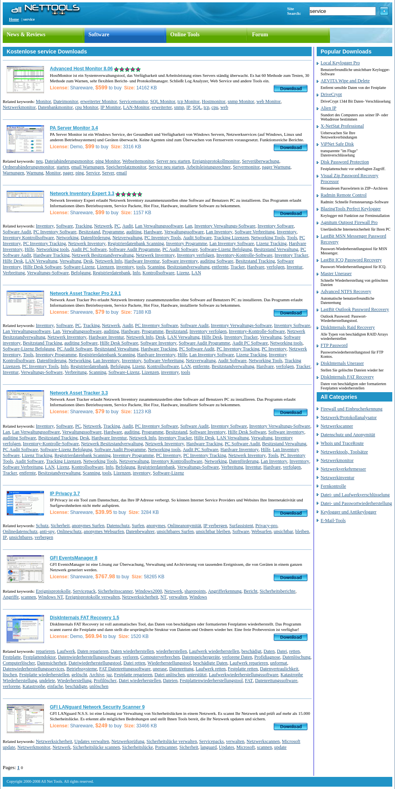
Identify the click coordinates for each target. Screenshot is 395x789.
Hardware (153, 232)
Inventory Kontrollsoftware (28, 237)
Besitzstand (89, 232)
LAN (196, 272)
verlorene (11, 686)
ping (80, 173)
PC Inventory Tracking (44, 243)
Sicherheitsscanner (115, 591)
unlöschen (99, 686)
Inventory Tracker (291, 255)
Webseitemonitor (138, 161)
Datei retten (134, 663)
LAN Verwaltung (41, 261)
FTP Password (334, 345)
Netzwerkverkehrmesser (343, 469)
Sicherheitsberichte (277, 591)
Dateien (170, 680)
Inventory (45, 226)
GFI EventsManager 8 (73, 558)
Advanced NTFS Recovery (346, 291)
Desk (88, 261)
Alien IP (328, 108)
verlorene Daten (237, 657)
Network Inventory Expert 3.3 (82, 193)
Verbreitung (14, 272)
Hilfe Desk (13, 261)
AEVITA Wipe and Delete (345, 81)
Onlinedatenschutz (20, 531)
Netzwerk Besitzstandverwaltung (103, 255)
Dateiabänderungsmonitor (69, 161)
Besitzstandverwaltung (188, 267)
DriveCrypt (331, 94)
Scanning (156, 267)
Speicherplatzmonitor (126, 167)
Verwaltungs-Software (48, 272)
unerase (160, 669)
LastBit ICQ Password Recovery (351, 260)
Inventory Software (275, 226)
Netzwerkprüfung (128, 741)
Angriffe (11, 597)
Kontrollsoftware (159, 272)
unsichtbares (20, 537)
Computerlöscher (19, 663)
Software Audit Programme (134, 249)
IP (188, 107)
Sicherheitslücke (137, 747)
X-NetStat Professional (342, 126)
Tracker (238, 267)
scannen (28, 597)
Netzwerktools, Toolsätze (344, 452)
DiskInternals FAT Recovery (347, 377)
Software (98, 34)
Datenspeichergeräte (201, 657)
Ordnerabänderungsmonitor (29, 167)
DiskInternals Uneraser (342, 363)
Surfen (138, 525)
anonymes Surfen (88, 525)
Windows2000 (148, 591)
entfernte (220, 267)
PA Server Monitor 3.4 (74, 128)
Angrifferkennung (225, 591)
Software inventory (180, 261)
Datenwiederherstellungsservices (33, 669)
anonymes (156, 525)
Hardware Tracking (52, 255)
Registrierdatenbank (111, 272)
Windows (198, 597)
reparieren (45, 651)
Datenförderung (95, 237)
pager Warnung (276, 167)
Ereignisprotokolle (53, 591)
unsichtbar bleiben (213, 531)
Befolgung (81, 272)
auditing (133, 232)
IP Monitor (111, 107)
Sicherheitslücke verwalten (171, 741)
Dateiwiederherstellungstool (95, 663)
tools (140, 267)
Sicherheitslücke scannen (96, 747)
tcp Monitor (189, 101)
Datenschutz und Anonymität (348, 434)
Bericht (250, 591)
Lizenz (182, 272)
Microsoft (245, 747)
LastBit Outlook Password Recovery (355, 309)
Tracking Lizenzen (231, 237)
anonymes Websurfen (104, 531)
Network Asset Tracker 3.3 (79, 393)
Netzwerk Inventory (87, 243)
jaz (109, 674)
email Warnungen (87, 167)
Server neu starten (173, 161)
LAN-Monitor (136, 107)
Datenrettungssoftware (276, 680)
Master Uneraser (336, 273)
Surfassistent (241, 525)
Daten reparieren (92, 651)
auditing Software (217, 261)
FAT (249, 680)
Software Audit (17, 232)
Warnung (35, 173)
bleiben (302, 531)
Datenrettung (181, 669)
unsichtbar (283, 531)
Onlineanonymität (184, 525)
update (280, 747)
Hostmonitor (214, 101)
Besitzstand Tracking (255, 261)
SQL (197, 107)
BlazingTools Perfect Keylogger (351, 208)
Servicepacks (211, 741)
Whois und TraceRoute (342, 443)
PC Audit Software (180, 249)
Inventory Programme (186, 243)
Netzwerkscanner (337, 426)
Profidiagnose (267, 657)
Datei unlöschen (170, 674)
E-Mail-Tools (333, 520)
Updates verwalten (91, 741)
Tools (292, 237)
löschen (10, 674)
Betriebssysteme (81, 669)
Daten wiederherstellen (132, 651)
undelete (47, 680)
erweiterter (162, 107)
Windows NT (50, 597)
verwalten (178, 597)
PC (117, 226)
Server (108, 173)
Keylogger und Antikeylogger (348, 512)
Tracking (83, 226)
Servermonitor (246, 167)
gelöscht (79, 674)
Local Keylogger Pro (340, 63)
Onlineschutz (69, 531)
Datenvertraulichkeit (279, 669)
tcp (207, 107)
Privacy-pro (266, 525)
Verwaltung (70, 261)
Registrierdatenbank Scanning (136, 243)
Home (14, 19)
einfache (55, 686)
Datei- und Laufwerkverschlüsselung (355, 495)
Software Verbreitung (255, 232)
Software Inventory (158, 343)
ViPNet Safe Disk (337, 144)
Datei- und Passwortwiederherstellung (356, 503)
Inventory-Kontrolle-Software (244, 255)
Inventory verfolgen (195, 255)
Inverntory (287, 232)
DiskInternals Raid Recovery (348, 327)
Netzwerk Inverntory (155, 255)
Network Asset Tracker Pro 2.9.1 (85, 293)
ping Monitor (107, 161)
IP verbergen (215, 525)
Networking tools (52, 249)
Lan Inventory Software (231, 243)
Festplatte (12, 657)
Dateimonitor (65, 101)
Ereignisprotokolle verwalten (92, 597)
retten (294, 651)
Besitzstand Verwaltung (276, 249)
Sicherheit (60, 525)
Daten (269, 651)
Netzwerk (103, 226)
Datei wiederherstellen (140, 680)
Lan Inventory (219, 232)
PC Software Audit (197, 349)
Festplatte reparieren (133, 674)
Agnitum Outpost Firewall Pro (349, 222)
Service (93, 173)
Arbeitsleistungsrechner (208, 167)
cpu (215, 107)
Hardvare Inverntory (156, 354)
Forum (260, 34)
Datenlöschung (296, 657)
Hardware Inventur (142, 261)
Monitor (43, 101)
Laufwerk (66, 651)
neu (39, 161)
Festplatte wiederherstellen (44, 674)
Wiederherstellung (74, 680)
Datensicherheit (51, 663)
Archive (96, 674)
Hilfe (29, 249)
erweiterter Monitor (98, 101)
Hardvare (256, 267)
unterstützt (197, 674)
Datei (282, 651)
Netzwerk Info (108, 261)
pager (68, 173)
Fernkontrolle (333, 486)
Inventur (295, 267)
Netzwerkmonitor (19, 107)
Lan (188, 226)
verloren (130, 657)
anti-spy (47, 531)
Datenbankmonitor (55, 107)
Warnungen (13, 173)
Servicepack (84, 591)
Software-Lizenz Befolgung (226, 249)
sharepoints (195, 591)
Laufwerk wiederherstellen (214, 651)
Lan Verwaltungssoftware (159, 226)
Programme (113, 232)
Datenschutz (117, 525)
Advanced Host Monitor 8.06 (81, 68)
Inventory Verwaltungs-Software (225, 226)
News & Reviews (26, 34)
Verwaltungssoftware (184, 232)
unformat (278, 663)
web (224, 107)
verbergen (44, 537)
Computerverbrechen (160, 657)
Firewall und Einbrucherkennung (352, 409)
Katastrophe (34, 686)
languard (208, 747)
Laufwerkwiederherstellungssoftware (244, 674)
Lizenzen (105, 267)
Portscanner (166, 747)
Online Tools (184, 34)
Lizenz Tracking (271, 243)
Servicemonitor (133, 101)
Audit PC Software (88, 249)
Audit (127, 226)
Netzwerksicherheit (140, 597)
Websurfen (261, 531)
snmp (179, 107)
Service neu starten (166, 167)
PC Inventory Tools (163, 237)
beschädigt (251, 651)
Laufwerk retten (211, 669)
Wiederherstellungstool (169, 663)
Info (136, 272)
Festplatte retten (243, 669)
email (121, 173)
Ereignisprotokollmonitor (216, 161)
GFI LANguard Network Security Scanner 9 (97, 707)
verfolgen (275, 267)
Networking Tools (268, 237)
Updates (226, 747)
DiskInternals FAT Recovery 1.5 (84, 617)
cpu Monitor (87, 107)
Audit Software (197, 237)
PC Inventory (273, 349)
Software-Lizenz (79, 267)
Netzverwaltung (127, 237)
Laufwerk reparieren (248, 663)
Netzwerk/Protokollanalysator (349, 417)
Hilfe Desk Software (42, 267)
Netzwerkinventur (337, 477)
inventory (125, 267)
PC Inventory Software (55, 232)
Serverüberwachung (260, 161)
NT (163, 597)
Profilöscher (104, 680)
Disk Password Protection (345, 162)
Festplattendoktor (39, 657)
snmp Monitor (240, 101)
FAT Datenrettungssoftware (125, 669)
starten (62, 167)
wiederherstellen (171, 651)
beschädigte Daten (210, 663)
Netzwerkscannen (263, 741)
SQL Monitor (163, 101)
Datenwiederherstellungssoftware (89, 657)
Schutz (42, 525)
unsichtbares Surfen (175, 531)
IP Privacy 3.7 (65, 493)
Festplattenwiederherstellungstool (211, 680)
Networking (67, 237)
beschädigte (76, 686)
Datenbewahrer (140, 531)
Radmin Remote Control (344, 195)
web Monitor (268, 101)
